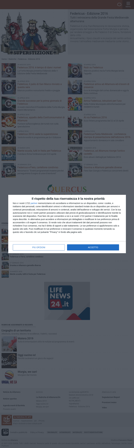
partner (34, 203)
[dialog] (67, 224)
